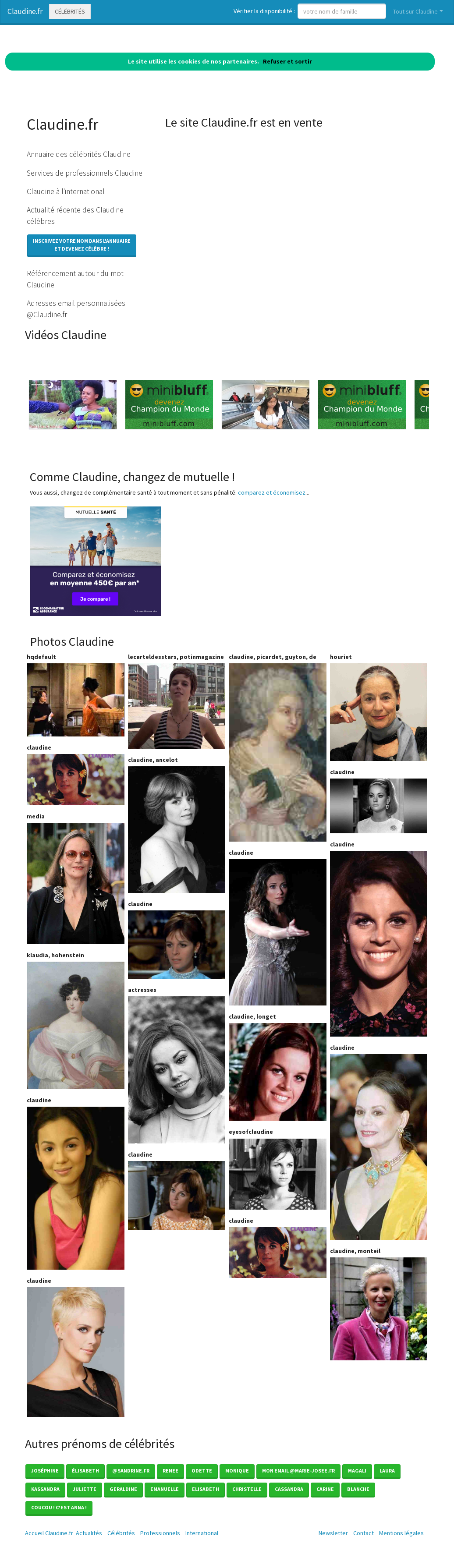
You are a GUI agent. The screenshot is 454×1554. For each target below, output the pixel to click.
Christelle (247, 1489)
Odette (202, 1470)
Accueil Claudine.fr (49, 1533)
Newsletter (333, 1533)
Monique (237, 1470)
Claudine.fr (25, 11)
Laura (387, 1470)
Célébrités (70, 11)
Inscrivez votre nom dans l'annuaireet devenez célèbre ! (82, 244)
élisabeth (85, 1470)
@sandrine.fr (130, 1470)
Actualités (89, 1533)
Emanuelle (164, 1489)
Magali (357, 1470)
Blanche (358, 1489)
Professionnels (160, 1533)
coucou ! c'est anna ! (59, 1507)
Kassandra (45, 1489)
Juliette (84, 1489)
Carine (325, 1489)
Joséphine (45, 1470)
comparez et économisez (271, 492)
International (201, 1533)
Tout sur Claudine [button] (415, 11)
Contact (363, 1533)
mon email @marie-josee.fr (298, 1470)
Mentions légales (401, 1533)
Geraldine (123, 1489)
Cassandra (289, 1489)
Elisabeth (205, 1489)
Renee (170, 1470)
